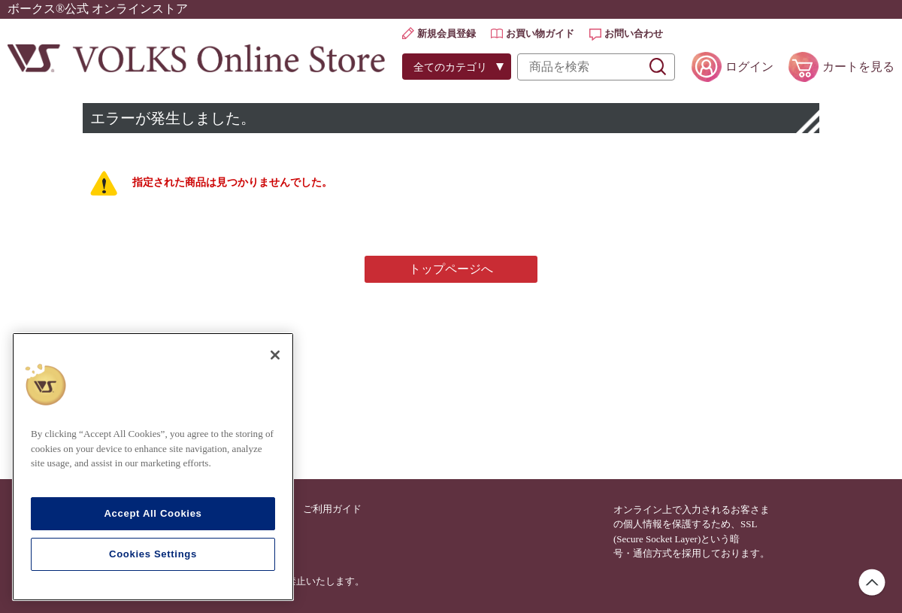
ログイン (749, 66)
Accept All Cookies (152, 513)
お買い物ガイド (540, 33)
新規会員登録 (446, 33)
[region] (153, 466)
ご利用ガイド (332, 508)
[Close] (275, 355)
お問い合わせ (633, 33)
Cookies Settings (153, 554)
